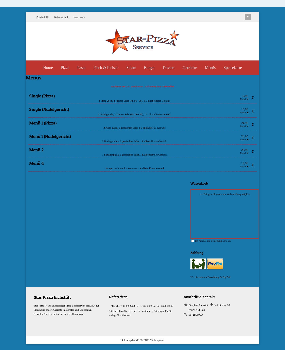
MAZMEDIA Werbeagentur (150, 340)
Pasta (81, 67)
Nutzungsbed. (61, 16)
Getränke (190, 67)
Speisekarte (233, 67)
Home (48, 67)
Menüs (210, 67)
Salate (131, 67)
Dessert (169, 67)
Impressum (79, 16)
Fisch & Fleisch (106, 67)
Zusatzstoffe (42, 16)
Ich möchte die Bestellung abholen (211, 240)
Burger (149, 67)
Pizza (65, 67)
